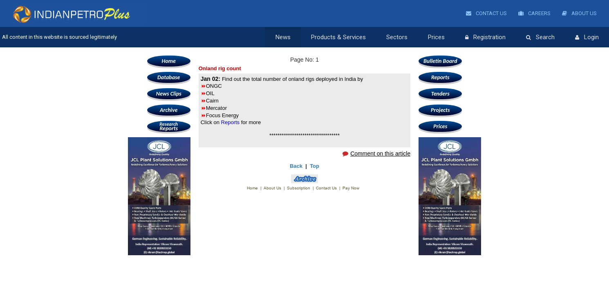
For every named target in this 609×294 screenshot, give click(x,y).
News (283, 37)
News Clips (168, 93)
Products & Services (338, 37)
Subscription (298, 188)
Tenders (440, 93)
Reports (168, 126)
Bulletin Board (440, 61)
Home (169, 61)
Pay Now (351, 188)
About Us (579, 13)
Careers (534, 13)
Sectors (396, 37)
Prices (436, 37)
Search (540, 37)
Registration (485, 37)
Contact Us (486, 13)
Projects (440, 110)
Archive (168, 110)
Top (314, 166)
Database (168, 77)
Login (587, 37)
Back (296, 166)
